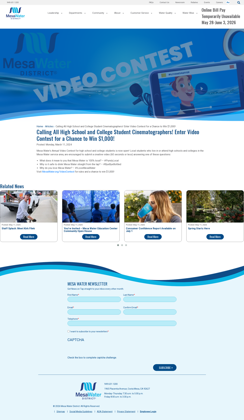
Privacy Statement (126, 411)
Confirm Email (130, 307)
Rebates (194, 2)
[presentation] (91, 350)
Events (207, 2)
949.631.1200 (13, 2)
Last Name (128, 295)
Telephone (73, 319)
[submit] (238, 2)
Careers (219, 2)
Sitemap (61, 411)
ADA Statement (105, 411)
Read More (28, 237)
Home (40, 126)
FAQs (151, 2)
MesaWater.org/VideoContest (58, 171)
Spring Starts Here (199, 228)
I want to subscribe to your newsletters (89, 331)
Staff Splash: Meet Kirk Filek (18, 228)
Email (70, 307)
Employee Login (148, 411)
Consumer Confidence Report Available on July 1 (151, 230)
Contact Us (164, 2)
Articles (49, 126)
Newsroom (180, 2)
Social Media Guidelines (81, 411)
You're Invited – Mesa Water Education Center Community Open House (91, 230)
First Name (73, 295)
